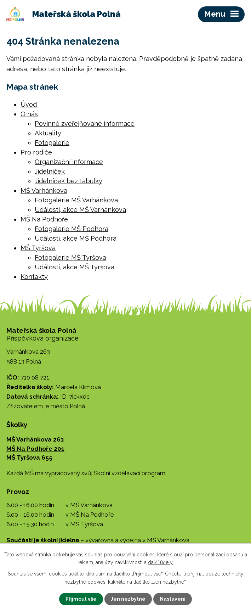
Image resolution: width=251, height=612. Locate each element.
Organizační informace (69, 161)
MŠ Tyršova (38, 248)
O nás (29, 114)
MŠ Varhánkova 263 (35, 439)
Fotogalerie (52, 142)
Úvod (29, 104)
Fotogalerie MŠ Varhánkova (76, 200)
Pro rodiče (36, 152)
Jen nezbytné (128, 599)
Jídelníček (50, 171)
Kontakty (34, 276)
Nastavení (173, 599)
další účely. (160, 562)
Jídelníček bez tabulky (68, 181)
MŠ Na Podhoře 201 (35, 448)
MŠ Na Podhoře (44, 219)
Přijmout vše (81, 599)
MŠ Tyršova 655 (29, 457)
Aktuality (48, 133)
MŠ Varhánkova (44, 190)
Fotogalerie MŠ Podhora (71, 228)
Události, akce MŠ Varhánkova (80, 209)
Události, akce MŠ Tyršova (74, 267)
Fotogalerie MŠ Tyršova (70, 257)
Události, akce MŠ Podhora (75, 238)
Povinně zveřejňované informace (85, 123)
